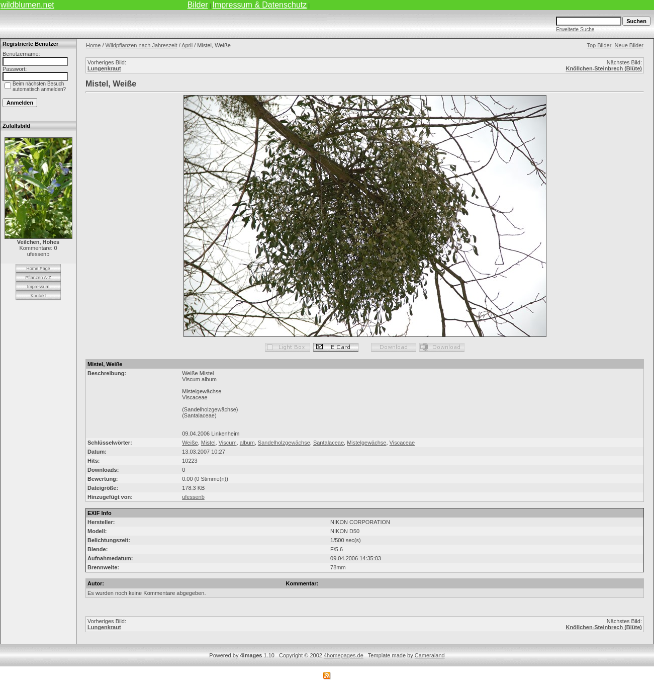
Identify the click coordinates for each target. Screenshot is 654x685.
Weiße (190, 443)
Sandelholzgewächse (284, 443)
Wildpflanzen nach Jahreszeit (141, 45)
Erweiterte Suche (575, 29)
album (247, 443)
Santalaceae (328, 443)
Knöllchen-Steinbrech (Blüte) (604, 68)
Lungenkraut (104, 68)
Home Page (38, 268)
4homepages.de (343, 655)
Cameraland (430, 655)
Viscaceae (402, 443)
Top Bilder (599, 45)
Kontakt (38, 295)
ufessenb (193, 497)
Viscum (228, 443)
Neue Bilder (629, 45)
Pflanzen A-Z (38, 277)
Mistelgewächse (366, 443)
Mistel (208, 443)
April (187, 45)
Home (93, 45)
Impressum (38, 286)
